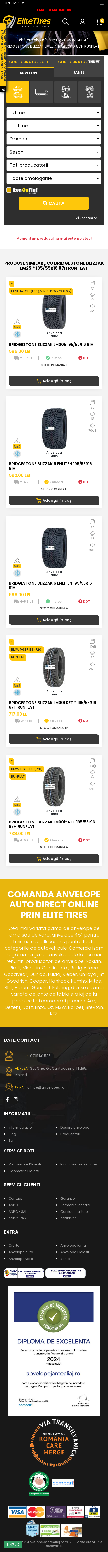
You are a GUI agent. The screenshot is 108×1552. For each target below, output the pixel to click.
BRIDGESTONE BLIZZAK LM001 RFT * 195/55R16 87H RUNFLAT (52, 705)
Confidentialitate (74, 1211)
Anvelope (35, 39)
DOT (84, 358)
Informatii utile (20, 1127)
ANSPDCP (68, 1218)
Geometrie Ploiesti (24, 1170)
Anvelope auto (21, 1252)
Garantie (67, 1198)
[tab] (29, 72)
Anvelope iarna (73, 1245)
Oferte (14, 1245)
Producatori (70, 1134)
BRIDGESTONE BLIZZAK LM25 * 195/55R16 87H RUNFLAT (52, 46)
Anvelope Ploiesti (74, 1252)
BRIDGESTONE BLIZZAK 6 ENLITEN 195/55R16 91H (50, 466)
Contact (15, 1198)
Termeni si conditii (75, 1205)
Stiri (11, 1140)
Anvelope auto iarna (67, 39)
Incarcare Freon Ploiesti (79, 1164)
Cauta (54, 203)
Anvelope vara (21, 1258)
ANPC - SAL (18, 1211)
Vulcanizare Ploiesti (25, 1164)
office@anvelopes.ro (45, 1087)
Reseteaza (86, 218)
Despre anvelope (74, 1127)
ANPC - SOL (18, 1218)
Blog (12, 1134)
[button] (66, 22)
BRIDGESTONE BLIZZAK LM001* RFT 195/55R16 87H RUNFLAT (52, 824)
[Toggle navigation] (101, 3)
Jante (65, 1258)
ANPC (13, 1205)
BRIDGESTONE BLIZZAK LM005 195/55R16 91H (51, 344)
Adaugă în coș (54, 381)
